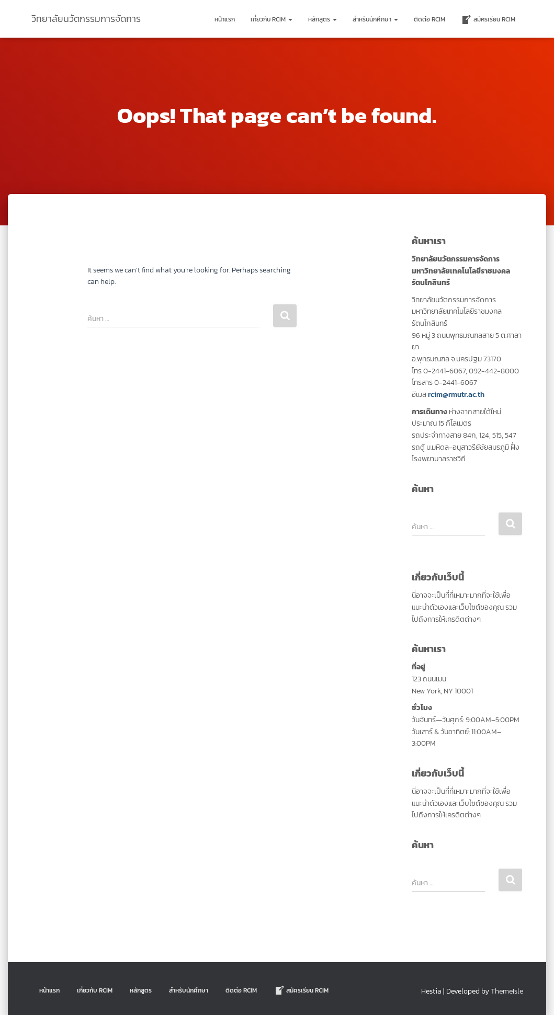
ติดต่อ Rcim (429, 19)
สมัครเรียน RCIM (488, 20)
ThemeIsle (507, 991)
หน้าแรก (224, 19)
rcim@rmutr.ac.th (456, 394)
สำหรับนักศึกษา (375, 19)
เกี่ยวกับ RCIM (271, 19)
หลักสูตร (322, 19)
